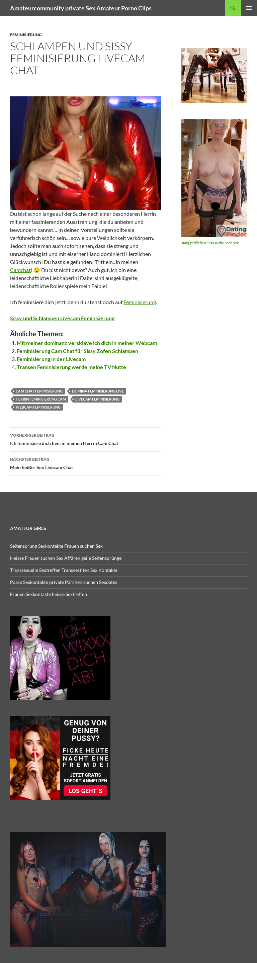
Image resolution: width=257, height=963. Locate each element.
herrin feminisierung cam (41, 399)
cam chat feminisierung (39, 391)
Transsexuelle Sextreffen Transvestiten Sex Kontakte (63, 570)
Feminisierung (139, 302)
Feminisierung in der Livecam (51, 359)
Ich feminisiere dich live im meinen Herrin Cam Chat (85, 438)
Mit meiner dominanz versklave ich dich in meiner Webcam (87, 343)
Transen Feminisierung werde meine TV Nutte (71, 367)
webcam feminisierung (38, 407)
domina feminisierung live (98, 391)
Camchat (20, 270)
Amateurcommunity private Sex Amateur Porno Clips (81, 8)
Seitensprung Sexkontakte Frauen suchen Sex (56, 546)
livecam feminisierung (97, 399)
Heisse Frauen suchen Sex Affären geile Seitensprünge (65, 558)
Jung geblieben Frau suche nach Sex (210, 242)
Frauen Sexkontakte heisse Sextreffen (48, 594)
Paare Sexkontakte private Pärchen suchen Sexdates (63, 582)
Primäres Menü (249, 8)
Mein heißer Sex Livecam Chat (85, 462)
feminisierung (26, 34)
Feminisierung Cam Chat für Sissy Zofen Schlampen (77, 351)
